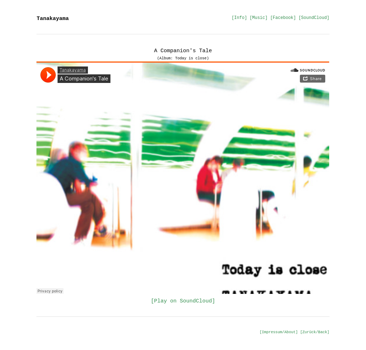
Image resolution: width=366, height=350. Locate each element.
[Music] (258, 17)
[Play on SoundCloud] (183, 301)
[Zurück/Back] (315, 332)
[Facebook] (283, 17)
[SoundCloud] (313, 17)
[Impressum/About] (278, 332)
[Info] (239, 17)
